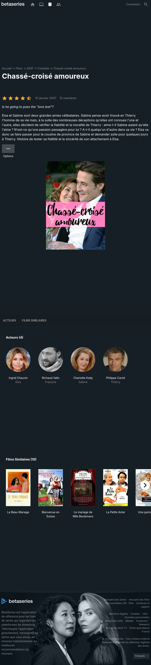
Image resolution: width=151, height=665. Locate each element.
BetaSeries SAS (114, 620)
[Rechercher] (146, 4)
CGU (145, 613)
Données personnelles (137, 617)
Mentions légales (118, 613)
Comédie (43, 68)
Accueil (7, 68)
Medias (129, 620)
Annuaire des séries (115, 599)
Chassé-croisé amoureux (69, 68)
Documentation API (116, 603)
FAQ (131, 603)
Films (19, 68)
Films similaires (34, 320)
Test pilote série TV (116, 627)
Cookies (135, 613)
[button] (18, 365)
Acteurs (9, 320)
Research (144, 624)
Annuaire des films (139, 599)
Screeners (141, 620)
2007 (30, 68)
